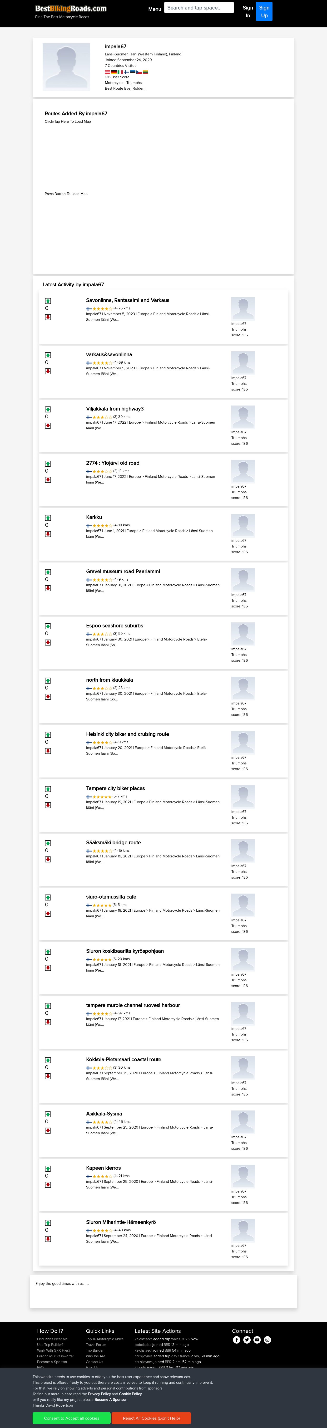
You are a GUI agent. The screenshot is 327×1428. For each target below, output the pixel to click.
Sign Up (264, 11)
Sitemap (81, 1420)
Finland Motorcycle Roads (174, 314)
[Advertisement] (163, 157)
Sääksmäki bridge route (113, 842)
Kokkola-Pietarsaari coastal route (123, 1059)
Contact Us (94, 1392)
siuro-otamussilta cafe (111, 896)
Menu (154, 9)
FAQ (40, 1398)
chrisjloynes (144, 1386)
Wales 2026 (180, 1369)
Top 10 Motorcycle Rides (105, 1369)
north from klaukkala (109, 680)
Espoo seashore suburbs (114, 625)
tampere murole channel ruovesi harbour (133, 1005)
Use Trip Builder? (50, 1375)
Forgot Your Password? (55, 1386)
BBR (167, 1375)
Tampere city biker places (115, 788)
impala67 (93, 314)
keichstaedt (144, 1369)
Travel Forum (96, 1375)
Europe (143, 314)
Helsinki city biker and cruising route (127, 734)
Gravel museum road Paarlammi (123, 571)
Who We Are (95, 1386)
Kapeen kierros (103, 1168)
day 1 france (180, 1386)
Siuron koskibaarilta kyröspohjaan (125, 951)
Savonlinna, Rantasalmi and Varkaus (127, 300)
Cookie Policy (124, 1420)
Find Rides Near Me (52, 1369)
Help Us (92, 1398)
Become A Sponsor (52, 1392)
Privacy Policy (100, 1420)
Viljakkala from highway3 (115, 408)
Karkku (94, 517)
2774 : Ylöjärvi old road (112, 463)
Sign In (248, 11)
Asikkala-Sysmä (104, 1113)
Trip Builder (95, 1381)
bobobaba (143, 1375)
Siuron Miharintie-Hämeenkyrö (121, 1222)
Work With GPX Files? (53, 1381)
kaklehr (141, 1398)
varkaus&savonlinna (109, 354)
